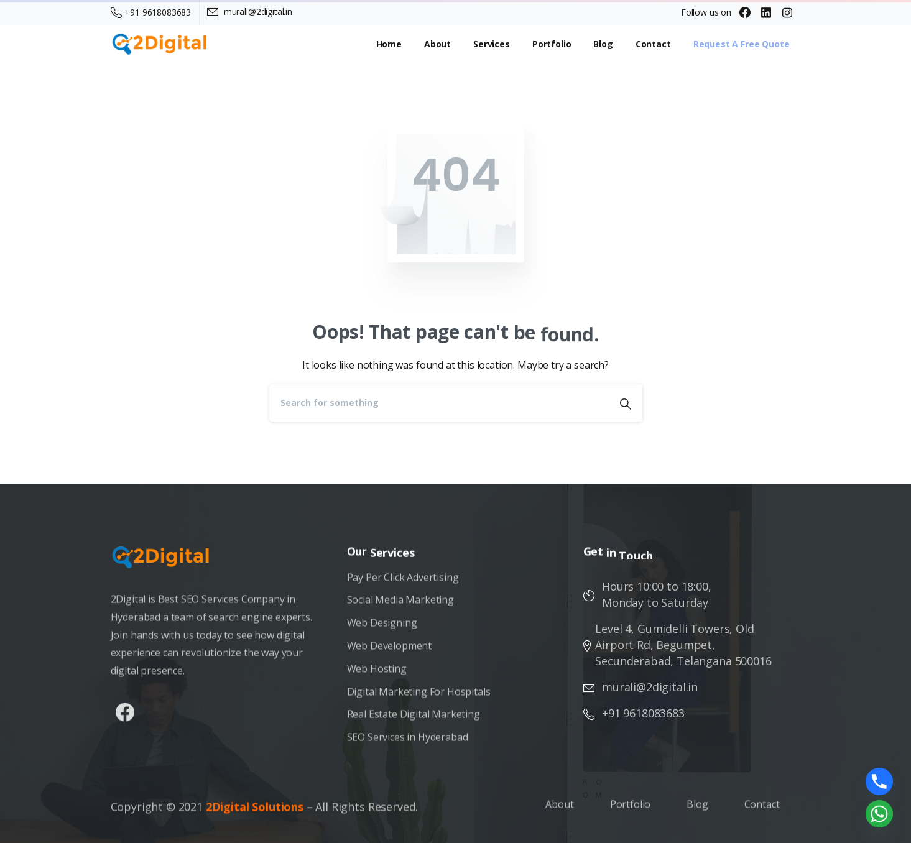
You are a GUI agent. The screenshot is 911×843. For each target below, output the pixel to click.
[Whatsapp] (879, 813)
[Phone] (879, 781)
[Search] (439, 403)
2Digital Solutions (254, 813)
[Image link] (167, 563)
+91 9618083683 (151, 12)
